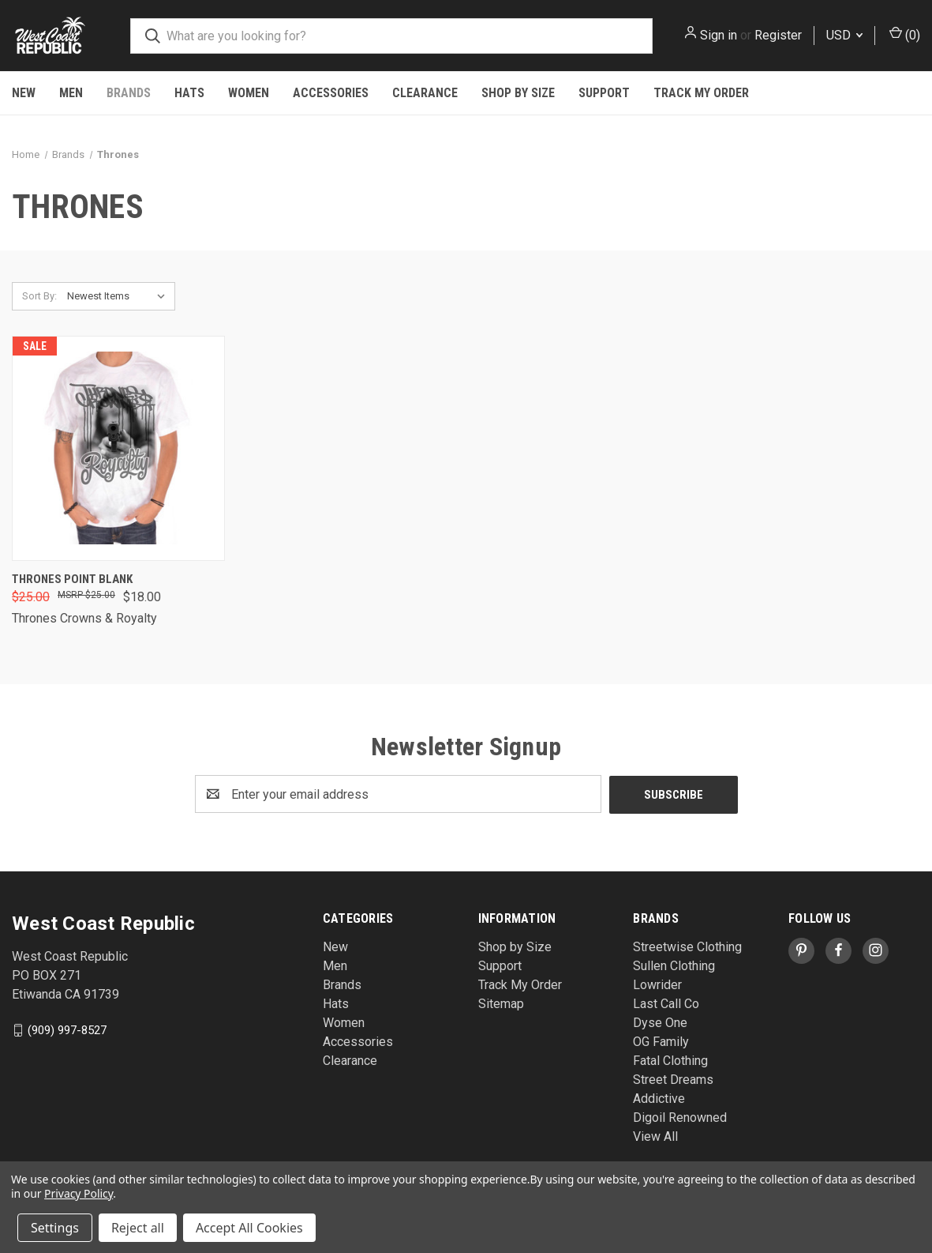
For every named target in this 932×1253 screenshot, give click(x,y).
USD (844, 35)
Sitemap (501, 1002)
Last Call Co (666, 1002)
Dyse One (660, 1021)
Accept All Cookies (249, 1227)
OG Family (661, 1040)
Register (778, 35)
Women (248, 92)
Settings (55, 1227)
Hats (189, 92)
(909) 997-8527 (67, 1029)
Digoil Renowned (680, 1116)
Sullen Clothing (674, 965)
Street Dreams (673, 1078)
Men (71, 92)
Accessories (331, 92)
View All (655, 1135)
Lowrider (657, 983)
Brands (129, 92)
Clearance (425, 92)
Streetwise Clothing (687, 946)
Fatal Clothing (670, 1059)
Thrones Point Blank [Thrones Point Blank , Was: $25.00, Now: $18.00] (72, 579)
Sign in (718, 35)
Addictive (659, 1097)
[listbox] (119, 296)
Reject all (137, 1227)
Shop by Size (518, 92)
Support (604, 92)
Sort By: (39, 296)
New (24, 92)
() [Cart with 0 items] (904, 34)
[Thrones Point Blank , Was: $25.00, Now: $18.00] (118, 448)
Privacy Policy (78, 1193)
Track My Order (701, 92)
